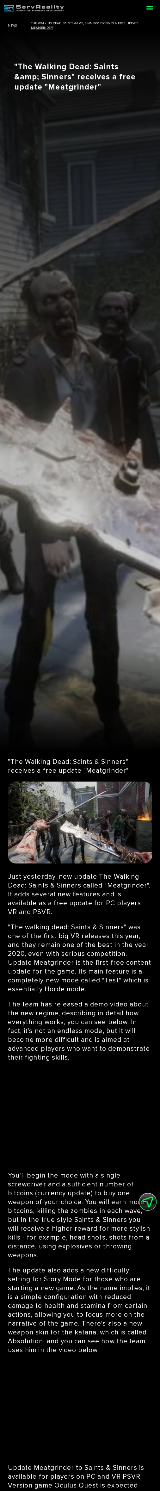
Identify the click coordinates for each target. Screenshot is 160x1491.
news (12, 26)
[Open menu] (149, 8)
